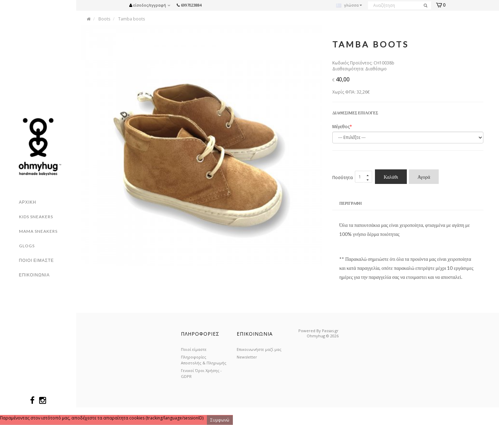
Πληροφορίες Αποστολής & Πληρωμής (203, 359)
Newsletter (247, 357)
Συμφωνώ (219, 420)
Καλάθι (391, 177)
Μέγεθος (341, 127)
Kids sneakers (36, 216)
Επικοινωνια (34, 274)
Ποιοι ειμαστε (36, 260)
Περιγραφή (350, 203)
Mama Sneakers (38, 231)
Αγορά (424, 177)
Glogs (27, 245)
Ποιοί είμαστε (194, 349)
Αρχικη (27, 202)
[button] (151, 4)
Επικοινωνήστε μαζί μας (259, 349)
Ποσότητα (342, 177)
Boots (104, 19)
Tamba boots (131, 19)
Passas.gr (330, 330)
